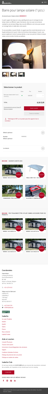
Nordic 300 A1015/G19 (9, 177)
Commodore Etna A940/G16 (11, 198)
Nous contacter (6, 332)
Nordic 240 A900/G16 (9, 231)
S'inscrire (8, 372)
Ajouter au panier (34, 108)
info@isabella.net (8, 307)
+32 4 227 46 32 (8, 287)
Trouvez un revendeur (34, 113)
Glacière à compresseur (34, 198)
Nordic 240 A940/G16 (32, 251)
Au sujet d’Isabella (7, 319)
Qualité (4, 324)
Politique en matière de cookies (10, 357)
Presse (4, 329)
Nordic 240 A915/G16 (32, 231)
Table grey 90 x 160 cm (33, 177)
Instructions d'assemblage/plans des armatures (14, 347)
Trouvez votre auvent (7, 344)
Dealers (4, 321)
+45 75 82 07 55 (8, 305)
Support (4, 349)
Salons (4, 326)
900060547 (23, 16)
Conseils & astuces (7, 342)
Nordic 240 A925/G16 (9, 251)
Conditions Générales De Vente (10, 352)
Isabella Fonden (6, 334)
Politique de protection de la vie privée (12, 355)
